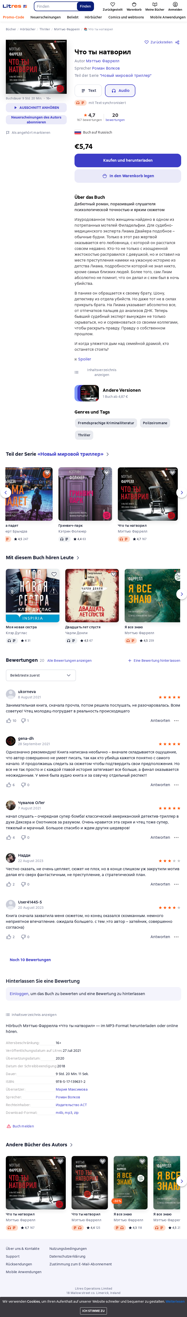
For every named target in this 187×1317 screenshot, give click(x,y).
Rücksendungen (19, 1264)
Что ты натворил (132, 525)
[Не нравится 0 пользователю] (25, 785)
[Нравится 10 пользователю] (11, 721)
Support (12, 1256)
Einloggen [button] (19, 993)
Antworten (160, 720)
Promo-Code (13, 17)
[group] (93, 694)
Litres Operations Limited (93, 1288)
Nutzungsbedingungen (68, 1248)
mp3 (68, 1112)
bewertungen (115, 120)
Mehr (154, 17)
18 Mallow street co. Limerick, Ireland (93, 1293)
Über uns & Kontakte (22, 1248)
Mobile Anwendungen (24, 1272)
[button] (89, 117)
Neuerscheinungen (45, 17)
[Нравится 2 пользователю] (11, 884)
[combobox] (55, 6)
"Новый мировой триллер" (126, 75)
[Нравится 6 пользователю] (11, 785)
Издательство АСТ (71, 1105)
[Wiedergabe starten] (180, 1311)
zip (76, 1112)
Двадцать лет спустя (83, 627)
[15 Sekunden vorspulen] (172, 1311)
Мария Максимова (72, 1089)
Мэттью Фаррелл (133, 531)
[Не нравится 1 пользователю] (25, 721)
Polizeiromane (155, 423)
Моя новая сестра (21, 627)
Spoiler (84, 359)
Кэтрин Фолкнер (72, 531)
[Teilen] (178, 42)
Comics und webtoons (126, 17)
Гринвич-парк (70, 525)
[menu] (41, 675)
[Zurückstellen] (47, 472)
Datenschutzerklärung (67, 1256)
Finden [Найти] (85, 6)
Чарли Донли (76, 633)
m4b (59, 1112)
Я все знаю (134, 627)
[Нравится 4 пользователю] (11, 837)
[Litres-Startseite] (15, 6)
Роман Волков (68, 1097)
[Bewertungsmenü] (176, 720)
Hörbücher (93, 17)
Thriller (84, 435)
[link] (86, 692)
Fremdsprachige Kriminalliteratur (106, 423)
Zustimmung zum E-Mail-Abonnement (80, 1264)
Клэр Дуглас (16, 633)
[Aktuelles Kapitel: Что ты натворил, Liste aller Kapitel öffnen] (157, 1311)
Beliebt (72, 17)
